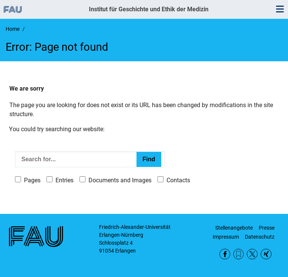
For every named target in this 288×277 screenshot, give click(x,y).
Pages (32, 180)
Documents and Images (120, 180)
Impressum (226, 237)
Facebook (224, 254)
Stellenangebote (234, 228)
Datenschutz (259, 237)
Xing (266, 254)
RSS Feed (238, 254)
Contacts (178, 180)
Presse (266, 228)
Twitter (252, 254)
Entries (65, 180)
